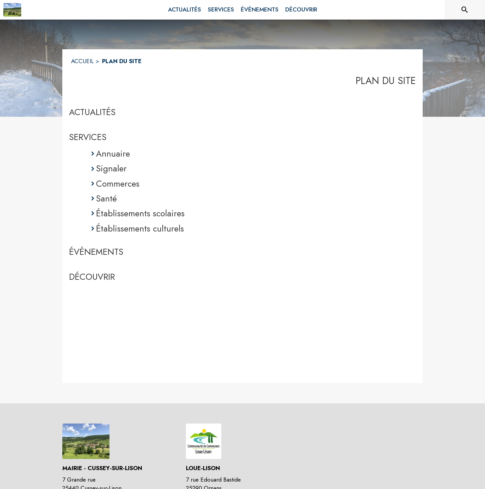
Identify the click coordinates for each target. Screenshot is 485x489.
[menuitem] (184, 10)
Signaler (111, 168)
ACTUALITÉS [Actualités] (92, 112)
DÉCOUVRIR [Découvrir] (92, 276)
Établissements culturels (140, 228)
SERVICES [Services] (87, 137)
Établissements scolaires (140, 213)
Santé (106, 198)
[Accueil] (12, 10)
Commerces (117, 183)
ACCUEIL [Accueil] (82, 61)
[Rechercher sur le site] (464, 9)
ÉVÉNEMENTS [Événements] (96, 251)
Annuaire (113, 153)
